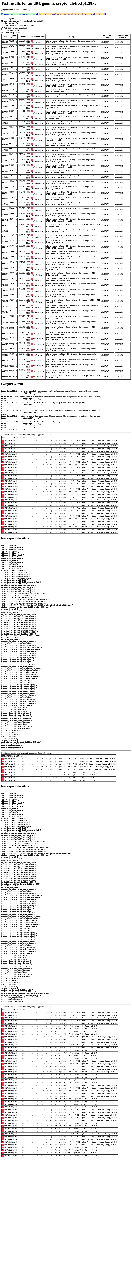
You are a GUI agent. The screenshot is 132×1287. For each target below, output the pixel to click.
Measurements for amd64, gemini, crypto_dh (19, 14)
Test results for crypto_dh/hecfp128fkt (90, 14)
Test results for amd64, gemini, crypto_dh (56, 14)
